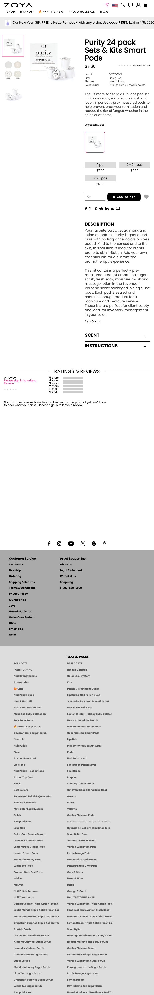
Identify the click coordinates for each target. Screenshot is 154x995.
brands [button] (26, 11)
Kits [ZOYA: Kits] (69, 682)
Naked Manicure (20, 611)
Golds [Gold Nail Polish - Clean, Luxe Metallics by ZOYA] (17, 815)
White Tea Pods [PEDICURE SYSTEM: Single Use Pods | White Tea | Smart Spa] (23, 866)
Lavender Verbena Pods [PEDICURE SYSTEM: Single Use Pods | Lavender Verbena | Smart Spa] (28, 840)
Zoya (12, 606)
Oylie (12, 635)
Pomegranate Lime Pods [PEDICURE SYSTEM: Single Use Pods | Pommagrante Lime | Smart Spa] (82, 866)
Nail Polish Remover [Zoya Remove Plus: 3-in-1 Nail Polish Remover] (26, 891)
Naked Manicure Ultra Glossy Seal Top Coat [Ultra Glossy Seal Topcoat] (89, 992)
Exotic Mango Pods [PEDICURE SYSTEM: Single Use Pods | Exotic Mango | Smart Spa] (78, 853)
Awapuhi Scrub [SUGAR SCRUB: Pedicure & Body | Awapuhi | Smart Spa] (23, 992)
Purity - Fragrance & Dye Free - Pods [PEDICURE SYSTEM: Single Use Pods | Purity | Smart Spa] (88, 821)
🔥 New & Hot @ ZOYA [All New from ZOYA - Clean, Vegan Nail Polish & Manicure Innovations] (27, 726)
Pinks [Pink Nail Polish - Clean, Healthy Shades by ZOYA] (17, 752)
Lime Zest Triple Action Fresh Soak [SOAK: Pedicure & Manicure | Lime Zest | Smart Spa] (88, 910)
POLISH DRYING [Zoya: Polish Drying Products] (23, 670)
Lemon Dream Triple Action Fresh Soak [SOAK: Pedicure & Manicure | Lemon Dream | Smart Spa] (89, 923)
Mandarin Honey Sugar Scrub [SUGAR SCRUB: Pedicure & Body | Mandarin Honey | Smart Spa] (32, 967)
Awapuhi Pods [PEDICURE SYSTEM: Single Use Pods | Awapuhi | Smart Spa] (22, 821)
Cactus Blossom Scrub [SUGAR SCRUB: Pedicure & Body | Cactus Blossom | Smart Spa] (81, 948)
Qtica (12, 623)
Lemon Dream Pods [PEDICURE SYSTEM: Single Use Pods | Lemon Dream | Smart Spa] (26, 853)
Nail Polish (20, 745)
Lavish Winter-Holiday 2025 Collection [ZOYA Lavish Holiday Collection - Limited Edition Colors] (89, 714)
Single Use (103, 78)
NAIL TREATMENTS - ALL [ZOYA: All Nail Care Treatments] (81, 897)
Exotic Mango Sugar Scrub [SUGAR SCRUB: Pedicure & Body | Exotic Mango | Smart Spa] (83, 973)
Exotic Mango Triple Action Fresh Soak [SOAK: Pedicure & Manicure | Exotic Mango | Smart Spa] (36, 910)
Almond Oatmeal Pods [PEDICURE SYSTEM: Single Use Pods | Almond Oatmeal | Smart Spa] (81, 840)
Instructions (115, 346)
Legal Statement (71, 570)
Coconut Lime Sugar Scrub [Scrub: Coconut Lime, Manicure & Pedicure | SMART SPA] (30, 733)
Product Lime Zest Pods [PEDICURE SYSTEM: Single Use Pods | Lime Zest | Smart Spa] (28, 872)
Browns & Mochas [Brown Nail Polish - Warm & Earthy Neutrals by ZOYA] (25, 802)
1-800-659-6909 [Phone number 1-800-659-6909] (71, 588)
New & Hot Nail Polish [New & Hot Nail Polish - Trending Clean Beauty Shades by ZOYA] (27, 707)
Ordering (15, 576)
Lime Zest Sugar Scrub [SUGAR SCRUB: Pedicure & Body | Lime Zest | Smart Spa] (27, 973)
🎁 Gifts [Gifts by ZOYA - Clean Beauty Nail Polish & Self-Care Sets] (18, 689)
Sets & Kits (92, 321)
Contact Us (16, 564)
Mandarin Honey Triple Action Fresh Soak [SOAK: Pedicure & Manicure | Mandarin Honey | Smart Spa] (89, 916)
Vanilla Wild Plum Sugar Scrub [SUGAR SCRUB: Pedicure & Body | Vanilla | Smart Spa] (86, 961)
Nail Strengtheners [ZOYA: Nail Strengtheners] (25, 676)
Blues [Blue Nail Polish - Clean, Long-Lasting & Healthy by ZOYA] (17, 783)
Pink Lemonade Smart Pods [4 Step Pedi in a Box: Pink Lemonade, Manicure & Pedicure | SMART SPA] (84, 726)
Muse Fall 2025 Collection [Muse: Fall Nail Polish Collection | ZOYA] (30, 714)
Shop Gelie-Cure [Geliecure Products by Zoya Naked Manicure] (77, 834)
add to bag (121, 197)
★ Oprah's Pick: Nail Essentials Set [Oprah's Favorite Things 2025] (88, 701)
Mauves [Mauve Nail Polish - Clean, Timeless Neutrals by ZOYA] (19, 885)
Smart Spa (16, 629)
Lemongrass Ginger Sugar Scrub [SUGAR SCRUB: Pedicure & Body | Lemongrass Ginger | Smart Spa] (87, 954)
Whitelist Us (68, 576)
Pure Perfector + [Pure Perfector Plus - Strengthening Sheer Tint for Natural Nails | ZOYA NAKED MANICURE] (23, 720)
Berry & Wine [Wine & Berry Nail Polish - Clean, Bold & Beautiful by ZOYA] (75, 878)
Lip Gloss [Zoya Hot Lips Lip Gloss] (19, 765)
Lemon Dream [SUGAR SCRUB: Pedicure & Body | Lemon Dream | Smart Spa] (76, 980)
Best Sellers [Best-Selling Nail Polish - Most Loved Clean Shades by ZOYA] (21, 790)
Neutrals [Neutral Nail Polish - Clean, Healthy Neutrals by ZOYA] (19, 739)
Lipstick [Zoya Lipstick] (72, 739)
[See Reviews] (134, 66)
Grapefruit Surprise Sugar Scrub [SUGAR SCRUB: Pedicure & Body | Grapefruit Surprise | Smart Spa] (33, 980)
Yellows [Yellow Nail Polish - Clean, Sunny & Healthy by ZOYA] (72, 809)
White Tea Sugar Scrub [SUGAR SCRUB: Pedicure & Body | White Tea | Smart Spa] (28, 986)
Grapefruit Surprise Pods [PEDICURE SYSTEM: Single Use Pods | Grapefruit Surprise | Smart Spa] (82, 859)
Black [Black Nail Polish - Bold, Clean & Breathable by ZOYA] (70, 802)
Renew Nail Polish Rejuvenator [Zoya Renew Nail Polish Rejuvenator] (33, 796)
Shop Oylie (73, 929)
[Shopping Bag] (145, 5)
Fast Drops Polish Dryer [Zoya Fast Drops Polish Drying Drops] (81, 765)
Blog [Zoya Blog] (104, 11)
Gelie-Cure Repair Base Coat (31, 935)
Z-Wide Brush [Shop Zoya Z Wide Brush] (22, 929)
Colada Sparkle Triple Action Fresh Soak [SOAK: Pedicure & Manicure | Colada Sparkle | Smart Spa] (36, 904)
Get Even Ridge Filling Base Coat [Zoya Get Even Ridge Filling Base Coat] (87, 790)
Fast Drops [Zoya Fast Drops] (74, 771)
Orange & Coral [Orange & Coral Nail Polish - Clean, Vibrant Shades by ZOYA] (76, 891)
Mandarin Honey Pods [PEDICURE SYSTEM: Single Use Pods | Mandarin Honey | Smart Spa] (27, 859)
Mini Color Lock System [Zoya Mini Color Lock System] (28, 809)
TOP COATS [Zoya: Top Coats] (20, 663)
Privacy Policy (18, 594)
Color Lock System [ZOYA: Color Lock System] (78, 676)
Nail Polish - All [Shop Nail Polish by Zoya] (76, 758)
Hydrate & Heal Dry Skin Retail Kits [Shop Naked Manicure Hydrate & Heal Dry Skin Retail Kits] (88, 828)
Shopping (66, 582)
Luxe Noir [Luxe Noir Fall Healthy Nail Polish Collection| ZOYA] (19, 828)
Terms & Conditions (22, 588)
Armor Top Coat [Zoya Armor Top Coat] (24, 777)
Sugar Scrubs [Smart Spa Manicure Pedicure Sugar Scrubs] (22, 961)
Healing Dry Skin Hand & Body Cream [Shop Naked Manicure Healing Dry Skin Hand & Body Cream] (89, 935)
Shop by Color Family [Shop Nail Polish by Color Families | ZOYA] (80, 783)
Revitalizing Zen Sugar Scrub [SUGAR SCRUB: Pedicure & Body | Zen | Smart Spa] (84, 986)
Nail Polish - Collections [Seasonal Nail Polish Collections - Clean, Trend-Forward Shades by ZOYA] (29, 771)
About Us (66, 564)
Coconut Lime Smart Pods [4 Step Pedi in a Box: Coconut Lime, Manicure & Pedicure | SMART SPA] (83, 733)
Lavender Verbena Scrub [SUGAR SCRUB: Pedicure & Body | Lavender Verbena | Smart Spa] (29, 948)
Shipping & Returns (22, 582)
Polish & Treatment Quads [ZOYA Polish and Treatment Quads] (83, 689)
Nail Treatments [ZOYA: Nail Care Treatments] (24, 897)
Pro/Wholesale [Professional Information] (82, 11)
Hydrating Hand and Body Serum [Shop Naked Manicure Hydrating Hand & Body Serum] (87, 942)
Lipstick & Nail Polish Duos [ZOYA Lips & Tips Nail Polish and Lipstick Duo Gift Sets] (83, 695)
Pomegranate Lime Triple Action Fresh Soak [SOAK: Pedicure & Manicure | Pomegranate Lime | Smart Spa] (36, 916)
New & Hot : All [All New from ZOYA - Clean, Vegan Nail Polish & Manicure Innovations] (23, 701)
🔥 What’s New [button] (50, 11)
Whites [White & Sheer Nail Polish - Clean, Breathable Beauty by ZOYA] (18, 878)
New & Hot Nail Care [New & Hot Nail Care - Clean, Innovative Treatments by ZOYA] (79, 707)
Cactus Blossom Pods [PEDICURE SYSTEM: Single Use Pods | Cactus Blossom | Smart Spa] (80, 815)
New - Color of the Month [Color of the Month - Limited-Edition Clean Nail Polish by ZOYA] (82, 720)
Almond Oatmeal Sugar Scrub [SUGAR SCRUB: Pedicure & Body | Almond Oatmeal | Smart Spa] (32, 942)
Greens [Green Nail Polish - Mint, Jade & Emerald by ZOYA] (71, 796)
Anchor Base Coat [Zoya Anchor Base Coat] (25, 758)
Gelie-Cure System (22, 617)
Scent (115, 335)
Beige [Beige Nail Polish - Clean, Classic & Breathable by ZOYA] (70, 885)
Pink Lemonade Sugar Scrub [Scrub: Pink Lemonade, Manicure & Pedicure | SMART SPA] (84, 745)
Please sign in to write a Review (20, 382)
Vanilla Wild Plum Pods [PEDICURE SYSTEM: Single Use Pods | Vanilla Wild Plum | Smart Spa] (81, 847)
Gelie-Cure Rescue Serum (29, 834)
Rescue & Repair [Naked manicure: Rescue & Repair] (77, 670)
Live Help (15, 570)
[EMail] (112, 208)
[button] (18, 5)
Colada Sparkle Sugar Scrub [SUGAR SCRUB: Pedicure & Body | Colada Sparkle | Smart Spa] (31, 954)
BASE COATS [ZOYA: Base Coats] (74, 663)
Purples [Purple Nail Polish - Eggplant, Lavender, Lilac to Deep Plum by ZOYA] (71, 777)
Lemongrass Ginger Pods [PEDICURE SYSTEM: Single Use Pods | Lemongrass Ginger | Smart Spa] (29, 847)
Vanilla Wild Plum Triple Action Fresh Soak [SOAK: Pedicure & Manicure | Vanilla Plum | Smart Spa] (89, 904)
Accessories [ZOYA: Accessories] (21, 682)
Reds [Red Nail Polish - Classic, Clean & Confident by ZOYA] (70, 752)
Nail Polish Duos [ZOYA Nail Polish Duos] (24, 695)
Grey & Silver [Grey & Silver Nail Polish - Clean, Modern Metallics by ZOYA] (75, 872)
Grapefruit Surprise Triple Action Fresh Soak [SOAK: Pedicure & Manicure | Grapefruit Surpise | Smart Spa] (36, 923)
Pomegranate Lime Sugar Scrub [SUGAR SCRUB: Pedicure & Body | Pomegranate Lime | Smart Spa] (86, 967)
